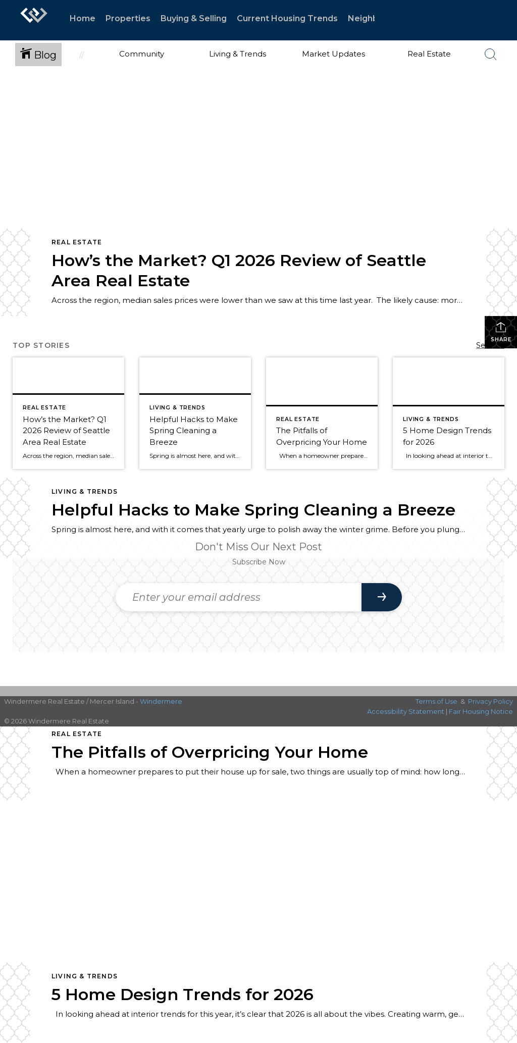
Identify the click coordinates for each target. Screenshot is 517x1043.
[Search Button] (490, 54)
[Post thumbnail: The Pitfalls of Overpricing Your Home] (322, 413)
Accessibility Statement (405, 711)
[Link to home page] (34, 20)
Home (82, 18)
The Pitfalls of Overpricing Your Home (209, 752)
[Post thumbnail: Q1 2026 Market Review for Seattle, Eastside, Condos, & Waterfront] (68, 413)
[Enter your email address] (238, 597)
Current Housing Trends (287, 18)
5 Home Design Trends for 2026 (182, 994)
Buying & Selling (194, 18)
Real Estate (76, 242)
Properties (128, 18)
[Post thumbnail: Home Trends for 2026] (448, 413)
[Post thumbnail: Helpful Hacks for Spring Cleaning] (195, 413)
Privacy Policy (490, 701)
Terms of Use (436, 701)
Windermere (161, 701)
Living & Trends (84, 491)
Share (501, 332)
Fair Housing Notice (481, 711)
